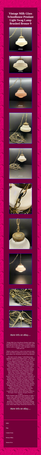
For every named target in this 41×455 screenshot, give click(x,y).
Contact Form (9, 432)
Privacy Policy (9, 437)
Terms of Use (9, 442)
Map (7, 428)
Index (7, 423)
